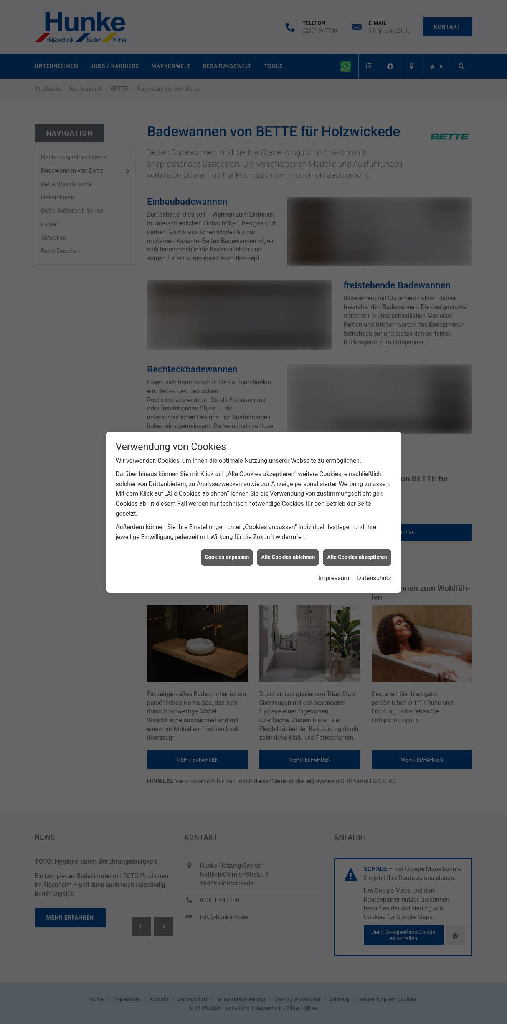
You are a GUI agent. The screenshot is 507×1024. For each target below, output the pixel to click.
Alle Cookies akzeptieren (357, 551)
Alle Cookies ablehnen (288, 551)
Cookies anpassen (227, 551)
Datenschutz (374, 572)
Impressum (334, 572)
